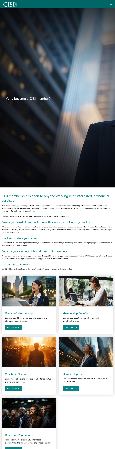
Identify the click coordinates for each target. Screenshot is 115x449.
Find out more (13, 327)
